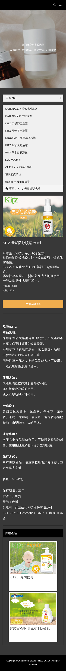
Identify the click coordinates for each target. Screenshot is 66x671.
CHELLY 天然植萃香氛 (18, 167)
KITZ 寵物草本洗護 (16, 130)
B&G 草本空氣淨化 (16, 152)
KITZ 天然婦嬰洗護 (16, 123)
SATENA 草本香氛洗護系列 (21, 108)
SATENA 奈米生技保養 (18, 115)
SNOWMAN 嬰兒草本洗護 (20, 137)
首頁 (9, 188)
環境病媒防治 (13, 174)
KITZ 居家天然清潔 (16, 145)
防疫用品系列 (13, 159)
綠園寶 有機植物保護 (17, 181)
